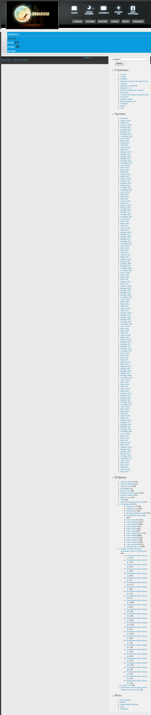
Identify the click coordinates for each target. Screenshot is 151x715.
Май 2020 (124, 279)
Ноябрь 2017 (125, 346)
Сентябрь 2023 (126, 190)
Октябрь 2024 (126, 161)
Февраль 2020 (126, 286)
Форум (123, 106)
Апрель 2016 (125, 389)
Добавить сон (125, 88)
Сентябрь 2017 (126, 351)
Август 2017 (125, 353)
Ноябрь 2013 (125, 454)
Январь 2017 (125, 369)
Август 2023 (125, 192)
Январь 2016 (125, 396)
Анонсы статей (126, 486)
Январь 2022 (125, 235)
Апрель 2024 (125, 174)
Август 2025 (125, 138)
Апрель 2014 (125, 442)
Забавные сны (132, 509)
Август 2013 (125, 460)
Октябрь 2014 (126, 429)
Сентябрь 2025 (126, 136)
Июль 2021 (124, 248)
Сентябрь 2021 (126, 244)
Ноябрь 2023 (125, 185)
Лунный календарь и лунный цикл (134, 95)
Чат (121, 108)
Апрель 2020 (125, 282)
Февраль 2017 (126, 366)
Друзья (13, 42)
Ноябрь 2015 (125, 400)
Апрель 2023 (125, 201)
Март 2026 (124, 123)
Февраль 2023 (126, 205)
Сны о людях (131, 538)
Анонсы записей (126, 482)
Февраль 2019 (126, 313)
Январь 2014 (125, 449)
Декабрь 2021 (125, 237)
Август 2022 (125, 219)
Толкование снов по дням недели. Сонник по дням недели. (133, 688)
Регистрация (125, 700)
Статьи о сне (125, 685)
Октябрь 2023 (126, 188)
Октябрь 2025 (126, 134)
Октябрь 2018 (126, 322)
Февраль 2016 (126, 393)
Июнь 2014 (124, 438)
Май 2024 (124, 172)
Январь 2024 (125, 181)
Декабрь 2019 (125, 290)
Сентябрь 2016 (126, 378)
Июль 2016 (124, 382)
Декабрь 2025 (125, 129)
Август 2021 (125, 246)
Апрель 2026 (125, 121)
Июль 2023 (124, 194)
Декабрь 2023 (125, 183)
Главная (77, 21)
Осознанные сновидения (136, 515)
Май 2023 (124, 199)
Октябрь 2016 (126, 375)
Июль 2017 (124, 355)
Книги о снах (125, 497)
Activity (123, 74)
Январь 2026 (125, 127)
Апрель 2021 (125, 255)
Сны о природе (132, 542)
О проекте (124, 97)
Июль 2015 (124, 409)
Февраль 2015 (126, 420)
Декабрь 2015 (125, 398)
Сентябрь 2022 (126, 217)
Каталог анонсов (127, 495)
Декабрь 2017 (125, 344)
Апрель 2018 (125, 335)
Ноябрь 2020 (125, 266)
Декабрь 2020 (125, 264)
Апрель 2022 (125, 228)
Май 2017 (124, 360)
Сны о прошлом (132, 544)
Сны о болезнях (132, 520)
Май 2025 (124, 145)
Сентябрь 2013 (126, 458)
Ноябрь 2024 (125, 159)
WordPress (124, 709)
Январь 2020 (125, 288)
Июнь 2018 (124, 331)
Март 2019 (124, 311)
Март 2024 (124, 176)
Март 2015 (124, 418)
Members (124, 79)
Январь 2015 (125, 422)
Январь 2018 (125, 342)
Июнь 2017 (124, 358)
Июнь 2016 (124, 384)
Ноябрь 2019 (125, 293)
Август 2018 (125, 326)
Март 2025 (124, 150)
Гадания (90, 21)
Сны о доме (131, 531)
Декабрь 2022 (125, 210)
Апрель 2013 (125, 469)
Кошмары (130, 511)
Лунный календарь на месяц (132, 502)
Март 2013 (124, 472)
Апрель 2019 (125, 308)
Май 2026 (124, 118)
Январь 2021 (125, 261)
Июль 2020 (124, 275)
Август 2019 (125, 299)
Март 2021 (124, 257)
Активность (13, 34)
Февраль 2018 (126, 340)
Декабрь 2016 (125, 371)
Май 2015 (124, 413)
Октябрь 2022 (126, 214)
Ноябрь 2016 (125, 373)
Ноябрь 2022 (125, 212)
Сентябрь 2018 (126, 324)
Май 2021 (124, 252)
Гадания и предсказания (130, 493)
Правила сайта (126, 99)
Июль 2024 (124, 167)
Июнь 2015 (124, 411)
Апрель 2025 (125, 147)
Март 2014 (124, 445)
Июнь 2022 (124, 223)
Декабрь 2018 (125, 317)
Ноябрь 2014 (125, 427)
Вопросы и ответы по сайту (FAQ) (134, 81)
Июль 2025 (124, 141)
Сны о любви (131, 535)
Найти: (117, 59)
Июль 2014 (124, 436)
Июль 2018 (124, 328)
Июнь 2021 (124, 250)
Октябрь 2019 (126, 295)
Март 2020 (124, 284)
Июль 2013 (124, 463)
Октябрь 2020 (126, 268)
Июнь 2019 (124, 304)
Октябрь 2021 (126, 241)
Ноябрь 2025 (125, 132)
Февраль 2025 (126, 152)
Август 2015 (125, 407)
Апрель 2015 (125, 416)
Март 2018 (124, 337)
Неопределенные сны (135, 513)
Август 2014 (125, 434)
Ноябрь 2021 (125, 239)
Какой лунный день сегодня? (132, 90)
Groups (123, 77)
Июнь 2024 (124, 170)
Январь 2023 (125, 208)
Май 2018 (124, 333)
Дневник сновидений (128, 86)
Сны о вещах (131, 524)
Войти (122, 702)
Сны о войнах (131, 526)
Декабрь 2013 (125, 451)
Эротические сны (133, 547)
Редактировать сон (128, 101)
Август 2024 (125, 165)
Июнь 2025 (124, 143)
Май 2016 (124, 387)
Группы (13, 47)
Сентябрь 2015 (126, 404)
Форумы (103, 21)
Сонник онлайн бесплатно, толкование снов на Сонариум (132, 550)
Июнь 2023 (124, 197)
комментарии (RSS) (20, 60)
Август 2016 (125, 380)
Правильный (129, 704)
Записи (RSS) (6, 60)
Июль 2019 (124, 302)
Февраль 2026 (126, 125)
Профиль (11, 38)
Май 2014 (124, 440)
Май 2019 (124, 306)
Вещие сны (130, 506)
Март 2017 (124, 364)
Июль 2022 (124, 221)
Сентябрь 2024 (126, 163)
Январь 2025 (125, 154)
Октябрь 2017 (126, 349)
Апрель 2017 (125, 362)
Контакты (138, 21)
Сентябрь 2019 (126, 297)
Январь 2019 (125, 315)
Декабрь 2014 (125, 425)
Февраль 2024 (126, 179)
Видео (126, 21)
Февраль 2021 (126, 259)
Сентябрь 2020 (126, 270)
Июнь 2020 (124, 277)
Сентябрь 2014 (126, 431)
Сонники (124, 104)
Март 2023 (124, 203)
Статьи (115, 21)
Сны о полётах (132, 540)
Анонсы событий (127, 484)
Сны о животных (133, 533)
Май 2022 (124, 226)
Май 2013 (124, 467)
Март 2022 (124, 230)
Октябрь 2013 (126, 456)
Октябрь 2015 (126, 402)
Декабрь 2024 (125, 156)
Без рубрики (125, 488)
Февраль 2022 (126, 232)
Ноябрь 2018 (125, 320)
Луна (122, 500)
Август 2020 (125, 273)
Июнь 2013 (124, 465)
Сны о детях (131, 529)
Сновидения (125, 504)
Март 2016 (124, 391)
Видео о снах (125, 491)
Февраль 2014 (126, 447)
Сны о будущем (132, 522)
